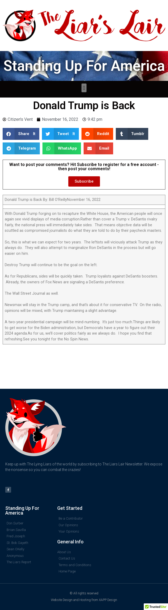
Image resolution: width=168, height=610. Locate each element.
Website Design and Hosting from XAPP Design (84, 600)
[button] (84, 88)
